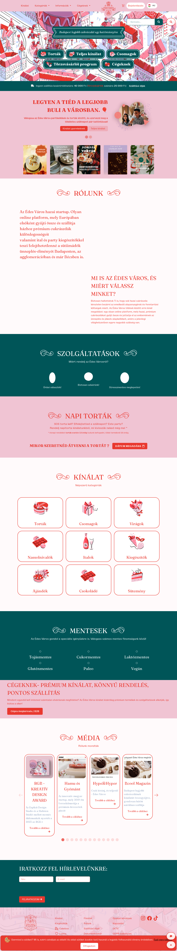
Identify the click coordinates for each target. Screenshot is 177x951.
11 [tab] (108, 839)
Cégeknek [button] (82, 6)
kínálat (59, 918)
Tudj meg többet (163, 940)
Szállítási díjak (92, 928)
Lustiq (60, 934)
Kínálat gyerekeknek (74, 128)
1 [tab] (62, 839)
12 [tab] (112, 839)
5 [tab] (80, 839)
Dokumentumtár (93, 934)
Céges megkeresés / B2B (25, 711)
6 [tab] (85, 839)
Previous (21, 795)
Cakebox (62, 928)
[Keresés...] (141, 22)
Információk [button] (62, 6)
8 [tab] (94, 839)
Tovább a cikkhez (40, 829)
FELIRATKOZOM (32, 899)
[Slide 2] (90, 136)
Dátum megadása (129, 446)
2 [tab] (67, 839)
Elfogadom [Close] (89, 946)
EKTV (116, 928)
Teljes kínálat (98, 128)
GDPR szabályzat (122, 934)
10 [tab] (103, 839)
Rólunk (87, 923)
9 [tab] (99, 839)
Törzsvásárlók (95, 86)
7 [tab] (90, 839)
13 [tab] (117, 839)
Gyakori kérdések (122, 918)
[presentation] (43, 889)
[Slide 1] (88, 77)
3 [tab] (71, 839)
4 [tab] (76, 839)
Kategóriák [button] (41, 6)
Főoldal (88, 918)
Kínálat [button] (25, 6)
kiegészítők (61, 923)
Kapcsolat (118, 923)
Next (156, 795)
